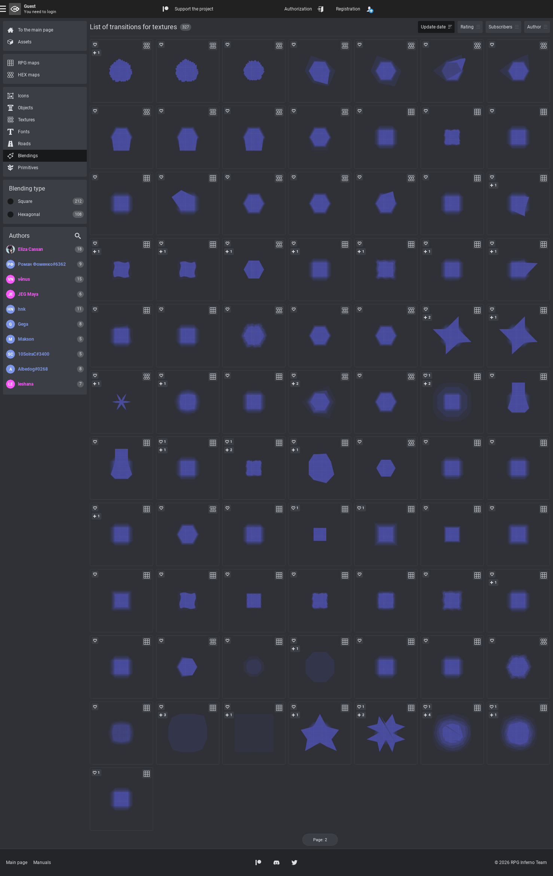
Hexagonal (29, 214)
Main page (16, 862)
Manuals (42, 862)
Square (25, 201)
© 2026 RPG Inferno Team (521, 862)
